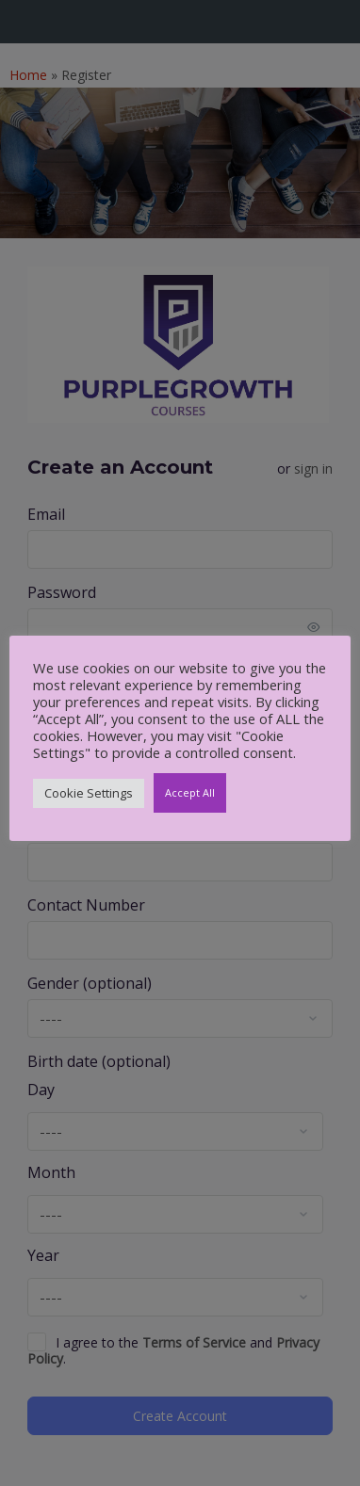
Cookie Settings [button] (88, 792)
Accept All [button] (190, 792)
